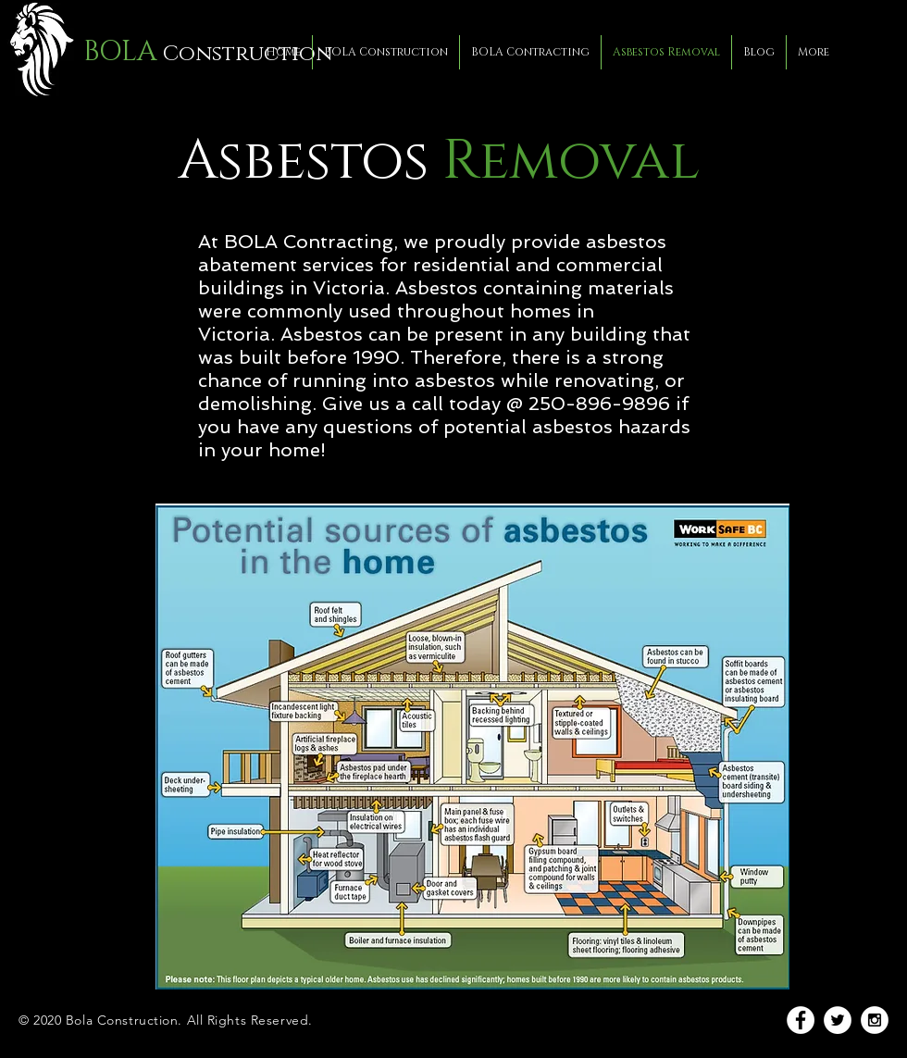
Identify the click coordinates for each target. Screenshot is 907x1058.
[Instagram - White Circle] (874, 1020)
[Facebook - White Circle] (800, 1020)
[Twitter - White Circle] (837, 1020)
